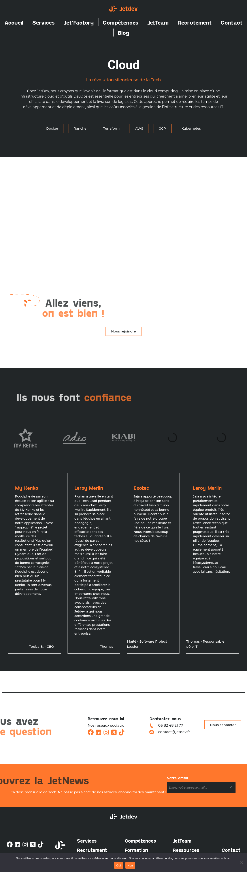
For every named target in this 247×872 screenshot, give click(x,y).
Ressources (186, 850)
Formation (136, 850)
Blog (123, 32)
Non (130, 865)
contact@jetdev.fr (174, 732)
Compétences (120, 22)
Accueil (13, 22)
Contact (232, 22)
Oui (118, 865)
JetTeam (158, 22)
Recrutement (194, 22)
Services (43, 22)
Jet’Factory (79, 22)
